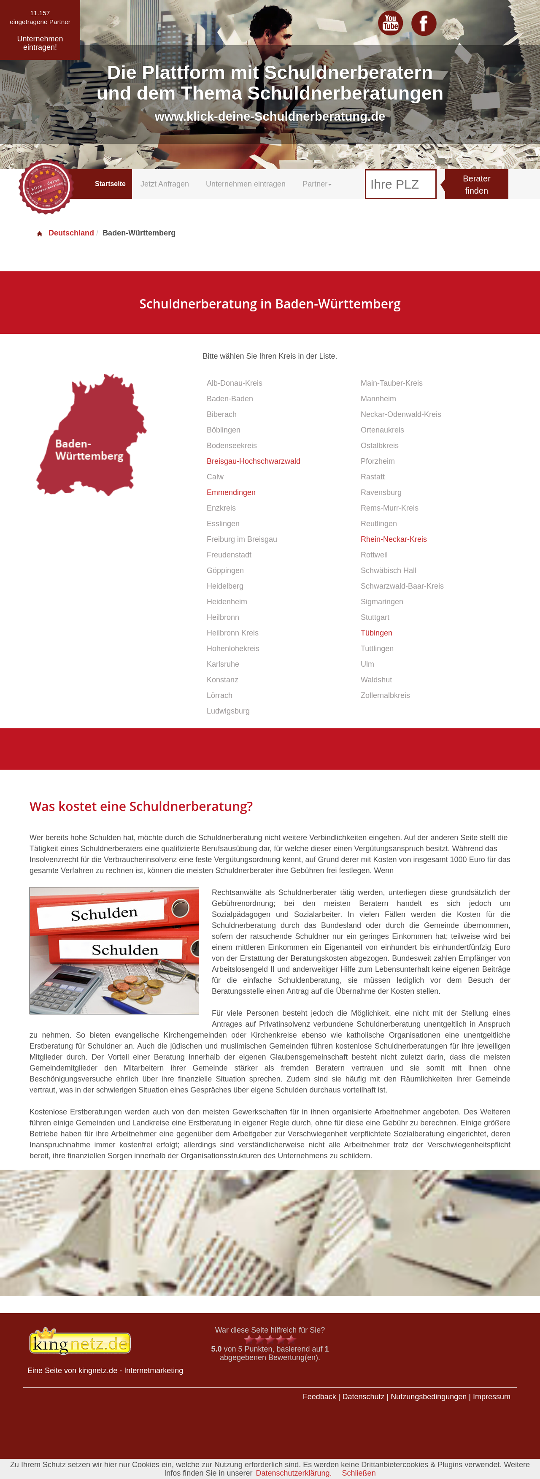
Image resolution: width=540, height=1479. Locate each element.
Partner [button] (317, 184)
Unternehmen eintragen (246, 184)
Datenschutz (363, 1396)
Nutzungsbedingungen (429, 1396)
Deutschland (65, 233)
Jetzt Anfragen (164, 184)
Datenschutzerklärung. (294, 1473)
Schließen (359, 1473)
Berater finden (477, 184)
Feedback (319, 1396)
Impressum (491, 1396)
